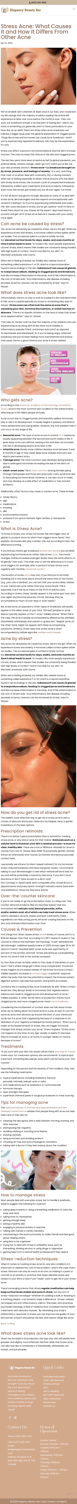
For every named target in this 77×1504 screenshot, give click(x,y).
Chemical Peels (51, 1384)
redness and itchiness (49, 632)
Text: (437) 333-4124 (19, 1442)
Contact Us (49, 1406)
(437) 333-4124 (38, 2)
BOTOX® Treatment (53, 1394)
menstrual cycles (34, 569)
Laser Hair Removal (53, 1380)
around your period (49, 550)
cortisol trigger (40, 973)
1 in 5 (61, 435)
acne (55, 554)
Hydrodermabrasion (54, 1376)
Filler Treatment (52, 1398)
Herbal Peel (49, 1402)
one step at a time (64, 1051)
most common (39, 470)
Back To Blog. (8, 1323)
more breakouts (59, 1001)
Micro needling (51, 1391)
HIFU (45, 1387)
